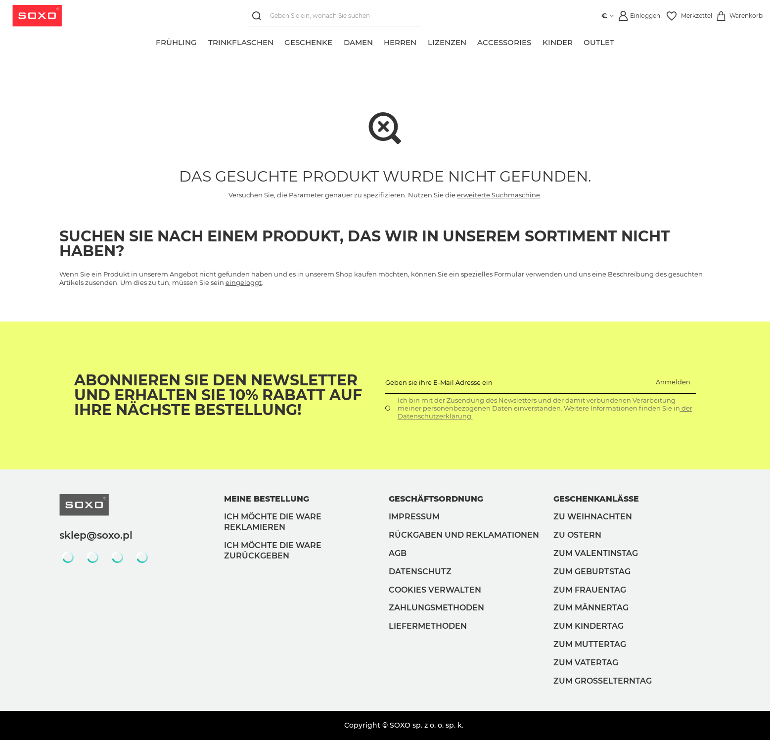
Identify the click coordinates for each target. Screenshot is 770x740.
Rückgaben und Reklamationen (464, 535)
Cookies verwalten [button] (435, 590)
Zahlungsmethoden (436, 607)
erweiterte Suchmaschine (498, 195)
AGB (398, 553)
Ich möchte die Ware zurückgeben (272, 550)
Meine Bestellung (266, 499)
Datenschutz (420, 571)
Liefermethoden (428, 626)
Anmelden (673, 382)
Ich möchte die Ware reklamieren (272, 522)
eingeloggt (244, 282)
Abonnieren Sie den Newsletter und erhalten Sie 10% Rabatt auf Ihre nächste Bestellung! (218, 395)
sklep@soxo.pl (96, 535)
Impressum (414, 516)
